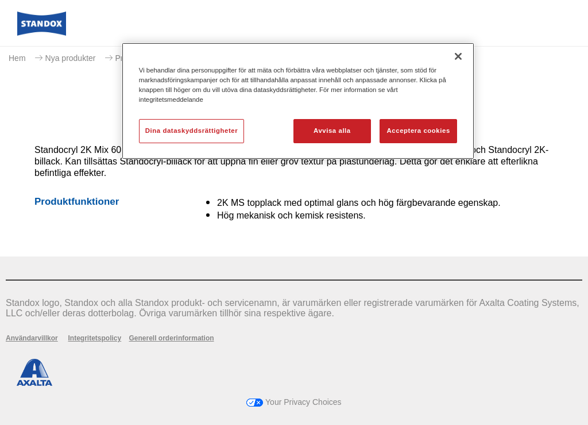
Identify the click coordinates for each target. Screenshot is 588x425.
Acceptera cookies (418, 130)
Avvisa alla (332, 130)
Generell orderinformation (171, 338)
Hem (17, 58)
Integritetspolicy (94, 338)
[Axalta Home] (41, 32)
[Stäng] (458, 56)
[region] (298, 101)
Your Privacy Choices (293, 402)
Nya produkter (70, 58)
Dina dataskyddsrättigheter (191, 130)
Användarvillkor (32, 338)
